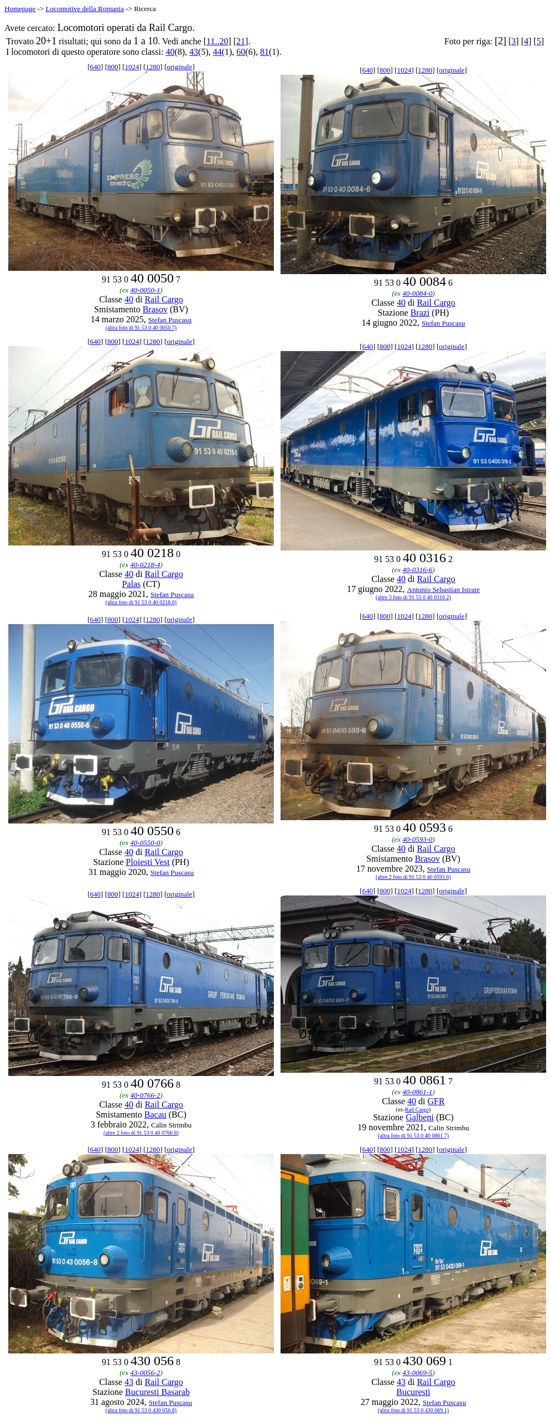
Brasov (155, 309)
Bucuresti (413, 1392)
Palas (131, 584)
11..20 (217, 41)
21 (240, 41)
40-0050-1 (145, 290)
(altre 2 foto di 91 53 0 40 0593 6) (413, 877)
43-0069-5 (417, 1372)
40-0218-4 (145, 564)
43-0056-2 (145, 1372)
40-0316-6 (417, 569)
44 (217, 51)
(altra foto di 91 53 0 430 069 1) (413, 1410)
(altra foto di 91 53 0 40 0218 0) (141, 602)
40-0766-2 (145, 1095)
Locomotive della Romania (84, 8)
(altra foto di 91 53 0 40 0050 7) (141, 328)
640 (95, 67)
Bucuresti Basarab (157, 1392)
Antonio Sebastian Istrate (443, 589)
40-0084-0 (417, 293)
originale (179, 67)
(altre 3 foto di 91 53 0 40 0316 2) (413, 597)
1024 (131, 67)
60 (240, 51)
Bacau (155, 1114)
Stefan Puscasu (169, 320)
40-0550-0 (145, 842)
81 (264, 51)
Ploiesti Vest (147, 862)
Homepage (19, 8)
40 (169, 51)
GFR (436, 1101)
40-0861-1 (417, 1092)
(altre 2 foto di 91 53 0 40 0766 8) (141, 1133)
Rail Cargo (163, 299)
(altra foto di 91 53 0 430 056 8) (141, 1410)
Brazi (420, 312)
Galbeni (420, 1117)
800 (112, 67)
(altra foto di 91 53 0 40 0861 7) (413, 1135)
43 (193, 51)
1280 (153, 67)
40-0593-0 (417, 839)
